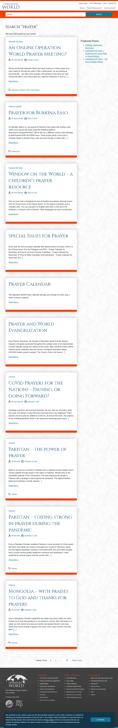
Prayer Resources (93, 8)
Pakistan (14, 494)
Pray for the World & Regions (75, 689)
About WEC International (47, 686)
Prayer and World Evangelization (31, 327)
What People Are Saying (47, 700)
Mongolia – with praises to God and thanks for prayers (38, 597)
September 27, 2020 (30, 535)
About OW (83, 3)
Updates (18, 106)
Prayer (28, 90)
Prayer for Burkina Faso (38, 113)
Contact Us (94, 683)
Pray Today (69, 681)
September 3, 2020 (30, 610)
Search (93, 695)
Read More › (14, 81)
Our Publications (96, 3)
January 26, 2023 (33, 60)
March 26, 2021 (32, 192)
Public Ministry (35, 90)
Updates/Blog (44, 683)
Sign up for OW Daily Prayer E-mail (101, 678)
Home (82, 8)
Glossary (42, 695)
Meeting (22, 90)
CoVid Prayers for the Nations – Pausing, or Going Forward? (36, 389)
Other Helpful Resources (73, 697)
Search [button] (112, 3)
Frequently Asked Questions (48, 692)
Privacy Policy (49, 720)
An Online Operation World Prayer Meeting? (38, 51)
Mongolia (14, 643)
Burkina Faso (16, 151)
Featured (12, 41)
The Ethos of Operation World (49, 678)
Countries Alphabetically (73, 686)
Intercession (15, 90)
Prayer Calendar (30, 284)
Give (105, 3)
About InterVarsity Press (47, 689)
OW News (19, 41)
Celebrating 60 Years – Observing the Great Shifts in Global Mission (96, 53)
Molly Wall (17, 461)
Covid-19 (12, 377)
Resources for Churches (73, 695)
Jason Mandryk (18, 60)
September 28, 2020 (30, 461)
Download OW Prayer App (99, 681)
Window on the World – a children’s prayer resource (41, 180)
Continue (100, 720)
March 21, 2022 (32, 118)
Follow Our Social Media (98, 689)
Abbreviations (44, 697)
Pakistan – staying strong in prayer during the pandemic (40, 523)
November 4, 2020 (33, 401)
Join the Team (95, 686)
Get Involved (109, 8)
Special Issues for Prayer (38, 236)
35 (67, 660)
